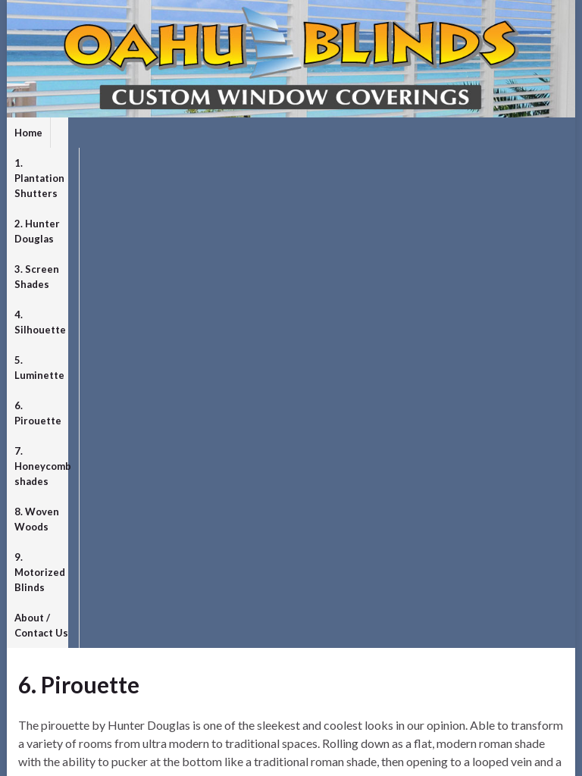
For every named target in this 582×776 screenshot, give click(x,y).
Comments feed (58, 693)
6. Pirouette (43, 163)
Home (28, 133)
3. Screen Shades (324, 133)
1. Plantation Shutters (111, 133)
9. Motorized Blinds (352, 163)
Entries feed (49, 669)
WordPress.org (56, 716)
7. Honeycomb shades (140, 163)
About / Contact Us (460, 163)
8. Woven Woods (248, 163)
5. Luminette (489, 133)
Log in (33, 646)
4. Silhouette (412, 133)
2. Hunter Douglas (224, 133)
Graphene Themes (123, 757)
